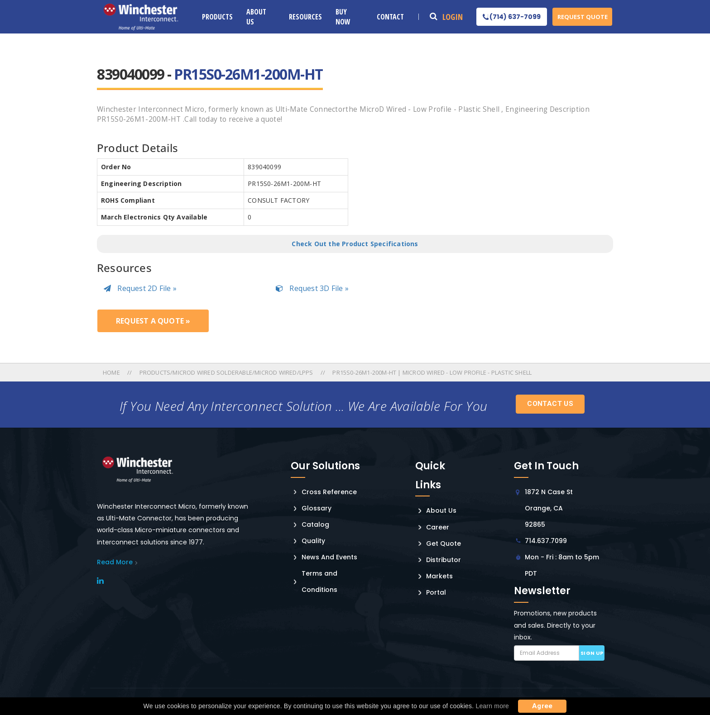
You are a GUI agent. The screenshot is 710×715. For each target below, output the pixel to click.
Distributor (443, 559)
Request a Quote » (153, 321)
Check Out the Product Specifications (355, 243)
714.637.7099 (546, 540)
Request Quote (582, 17)
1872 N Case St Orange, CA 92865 (549, 508)
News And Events (329, 557)
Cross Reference (329, 491)
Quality (313, 540)
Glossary (316, 508)
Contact (390, 17)
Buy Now (343, 17)
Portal (436, 592)
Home (112, 372)
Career (437, 527)
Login (452, 16)
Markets (439, 576)
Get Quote (443, 543)
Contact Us (550, 404)
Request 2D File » (140, 288)
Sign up (592, 653)
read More (115, 562)
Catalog (315, 524)
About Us (256, 17)
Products (217, 17)
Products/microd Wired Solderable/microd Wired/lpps (226, 372)
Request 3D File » (312, 288)
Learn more (492, 706)
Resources (305, 17)
